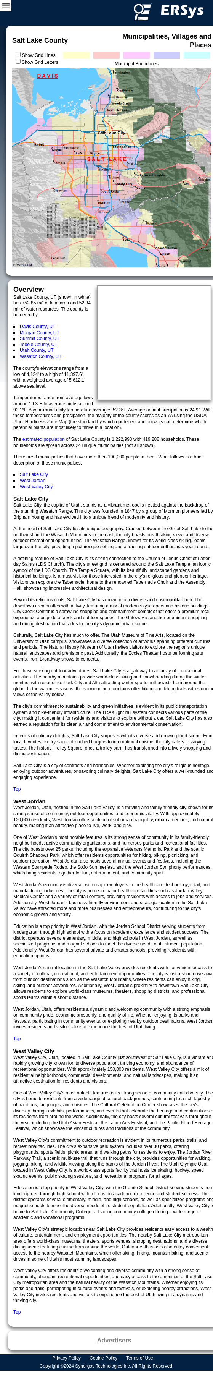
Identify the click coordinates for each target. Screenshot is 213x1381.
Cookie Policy (104, 1358)
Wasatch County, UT (40, 356)
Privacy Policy (67, 1358)
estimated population (44, 439)
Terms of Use (140, 1358)
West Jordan (32, 480)
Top (17, 789)
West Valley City (36, 486)
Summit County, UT (39, 338)
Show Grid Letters (40, 62)
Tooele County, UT (39, 344)
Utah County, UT (36, 350)
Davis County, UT (37, 326)
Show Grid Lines (40, 55)
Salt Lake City (34, 474)
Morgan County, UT (39, 332)
